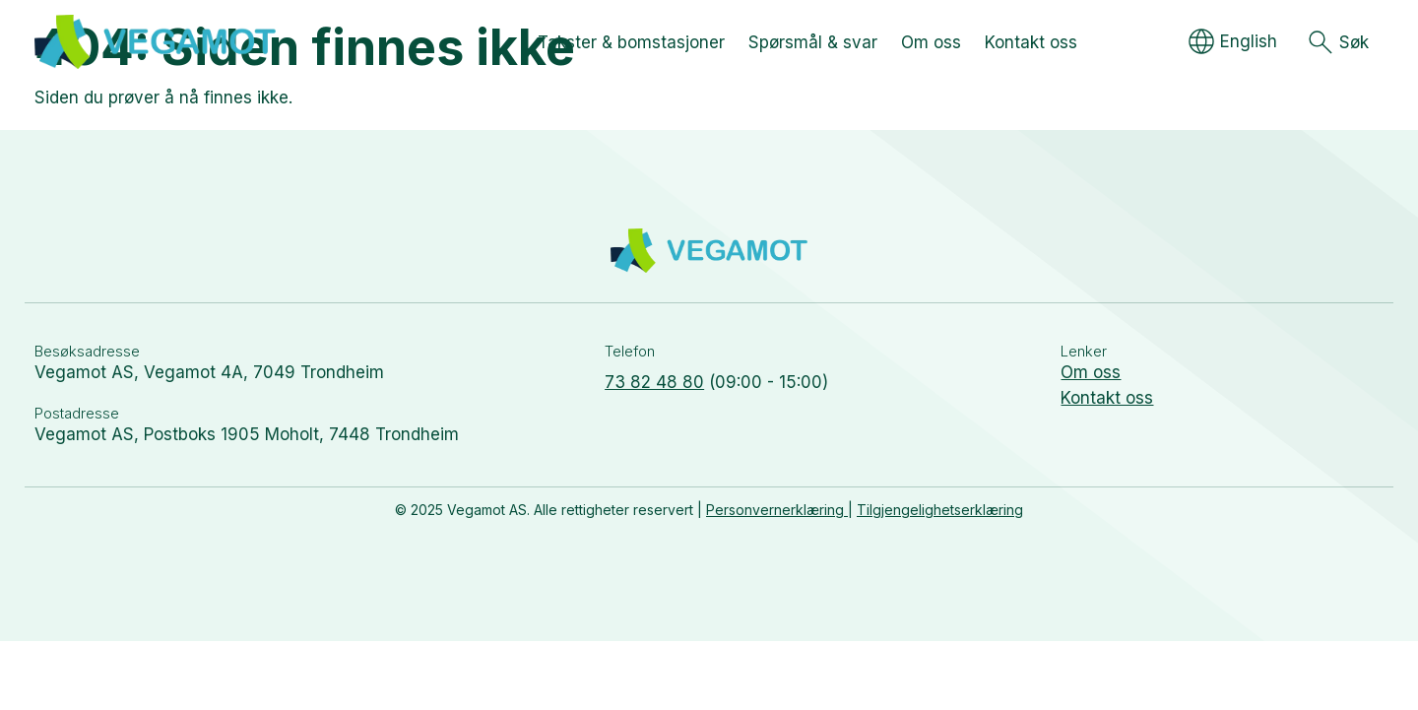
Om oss (1091, 372)
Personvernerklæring (777, 509)
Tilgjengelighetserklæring (940, 509)
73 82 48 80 (654, 382)
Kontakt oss (1107, 398)
